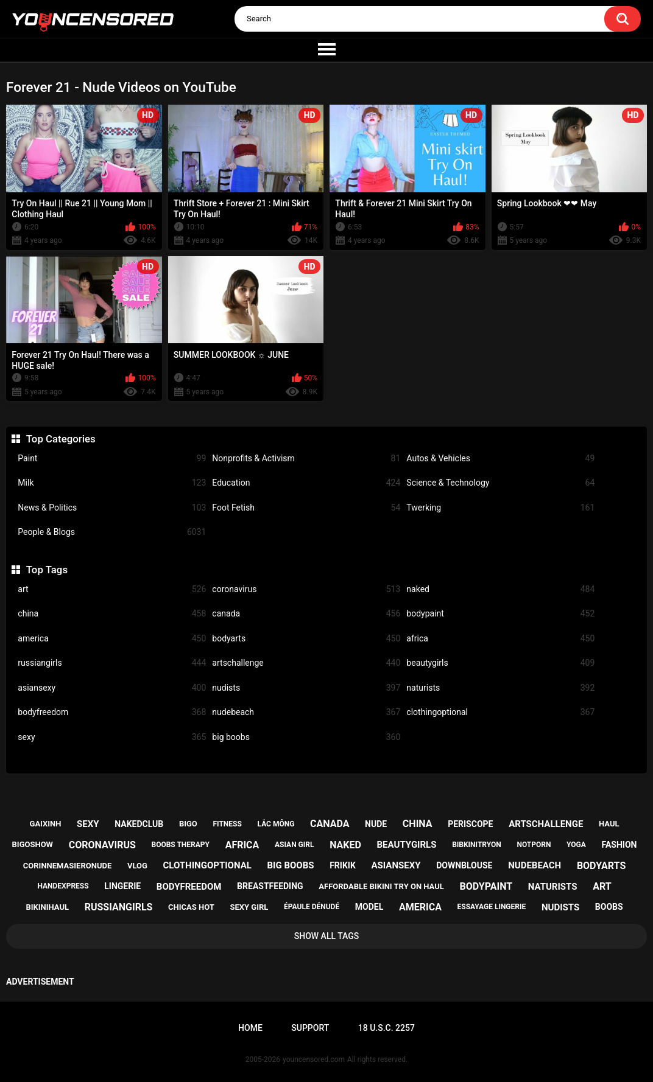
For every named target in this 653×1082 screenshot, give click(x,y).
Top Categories (61, 439)
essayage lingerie (491, 906)
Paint (112, 458)
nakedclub (139, 824)
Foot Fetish (306, 508)
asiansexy (112, 688)
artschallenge (306, 663)
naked (500, 589)
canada (306, 614)
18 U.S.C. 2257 (386, 1028)
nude (376, 824)
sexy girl (249, 907)
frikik (343, 865)
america (112, 638)
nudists (306, 688)
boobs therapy (180, 844)
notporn (534, 844)
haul (609, 823)
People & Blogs (112, 532)
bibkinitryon (476, 844)
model (369, 907)
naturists (500, 688)
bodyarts (306, 638)
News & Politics (112, 508)
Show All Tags (326, 936)
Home (250, 1028)
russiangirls (112, 663)
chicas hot (191, 907)
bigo (188, 823)
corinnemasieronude (67, 865)
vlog (137, 865)
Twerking (500, 508)
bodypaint (500, 614)
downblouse (464, 865)
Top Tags (47, 570)
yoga (576, 844)
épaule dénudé (311, 906)
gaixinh (46, 823)
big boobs (306, 737)
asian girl (294, 844)
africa (500, 638)
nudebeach (306, 712)
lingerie (122, 886)
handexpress (62, 886)
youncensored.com (314, 1059)
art (112, 589)
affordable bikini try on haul (381, 886)
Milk (112, 483)
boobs (609, 907)
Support (310, 1028)
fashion (619, 845)
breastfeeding (270, 886)
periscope (470, 824)
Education (306, 483)
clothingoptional (500, 712)
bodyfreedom (112, 712)
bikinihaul (47, 907)
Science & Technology (500, 483)
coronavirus (306, 589)
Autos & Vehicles (500, 458)
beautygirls (500, 663)
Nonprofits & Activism (306, 458)
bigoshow (32, 844)
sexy (112, 737)
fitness (227, 824)
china (112, 614)
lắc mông (276, 824)
